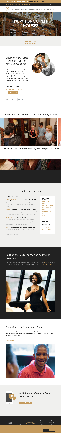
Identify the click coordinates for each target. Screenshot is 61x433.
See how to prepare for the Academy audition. (47, 228)
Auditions (42, 419)
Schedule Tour (10, 340)
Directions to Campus (47, 205)
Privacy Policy (52, 422)
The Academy (18, 4)
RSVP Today (13, 92)
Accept (46, 430)
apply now (46, 262)
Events (41, 420)
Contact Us (45, 215)
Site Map (51, 420)
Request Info (9, 419)
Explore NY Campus (30, 41)
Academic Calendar (10, 423)
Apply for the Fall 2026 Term (36, 1)
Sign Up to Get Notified (25, 402)
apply (48, 223)
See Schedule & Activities (30, 39)
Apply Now (9, 420)
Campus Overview (19, 422)
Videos (41, 424)
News (41, 422)
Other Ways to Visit (30, 43)
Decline (52, 430)
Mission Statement (18, 420)
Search (49, 4)
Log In (54, 4)
